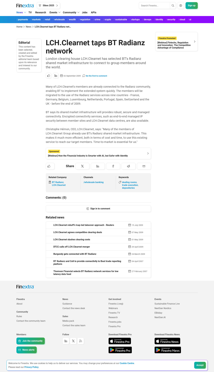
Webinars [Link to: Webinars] (113, 308)
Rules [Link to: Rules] (19, 316)
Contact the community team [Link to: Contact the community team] (30, 321)
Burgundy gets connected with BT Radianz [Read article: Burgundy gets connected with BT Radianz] (74, 254)
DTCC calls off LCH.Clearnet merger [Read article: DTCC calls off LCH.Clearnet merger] (71, 246)
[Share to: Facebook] (113, 166)
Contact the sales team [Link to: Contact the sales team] (73, 325)
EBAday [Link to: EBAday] (158, 312)
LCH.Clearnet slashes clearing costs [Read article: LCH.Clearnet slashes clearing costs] (71, 239)
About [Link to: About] (19, 303)
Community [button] (69, 12)
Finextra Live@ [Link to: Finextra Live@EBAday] (115, 303)
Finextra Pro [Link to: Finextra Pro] (114, 326)
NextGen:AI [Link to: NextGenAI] (160, 317)
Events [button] (53, 12)
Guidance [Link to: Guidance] (67, 303)
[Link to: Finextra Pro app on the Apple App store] (119, 341)
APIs (93, 12)
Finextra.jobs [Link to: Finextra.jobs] (114, 322)
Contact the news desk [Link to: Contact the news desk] (73, 308)
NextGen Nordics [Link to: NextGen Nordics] (163, 308)
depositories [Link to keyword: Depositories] (128, 188)
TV (30, 12)
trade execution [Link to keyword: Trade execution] (130, 185)
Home (19, 26)
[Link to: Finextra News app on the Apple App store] (167, 341)
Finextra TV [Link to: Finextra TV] (114, 312)
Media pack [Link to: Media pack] (68, 321)
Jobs (84, 12)
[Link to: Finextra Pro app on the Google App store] (120, 349)
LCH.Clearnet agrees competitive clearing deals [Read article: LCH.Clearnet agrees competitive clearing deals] (77, 232)
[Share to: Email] (144, 166)
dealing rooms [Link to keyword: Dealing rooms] (129, 182)
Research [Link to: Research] (113, 317)
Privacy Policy (31, 367)
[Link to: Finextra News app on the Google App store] (168, 349)
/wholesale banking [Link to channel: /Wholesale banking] (94, 182)
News (28, 26)
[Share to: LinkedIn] (55, 75)
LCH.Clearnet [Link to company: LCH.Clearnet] (59, 185)
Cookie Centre (127, 363)
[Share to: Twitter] (82, 166)
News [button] (19, 12)
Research (40, 12)
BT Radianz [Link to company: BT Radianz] (58, 182)
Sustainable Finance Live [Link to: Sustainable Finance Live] (167, 303)
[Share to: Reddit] (129, 166)
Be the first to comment (96, 76)
